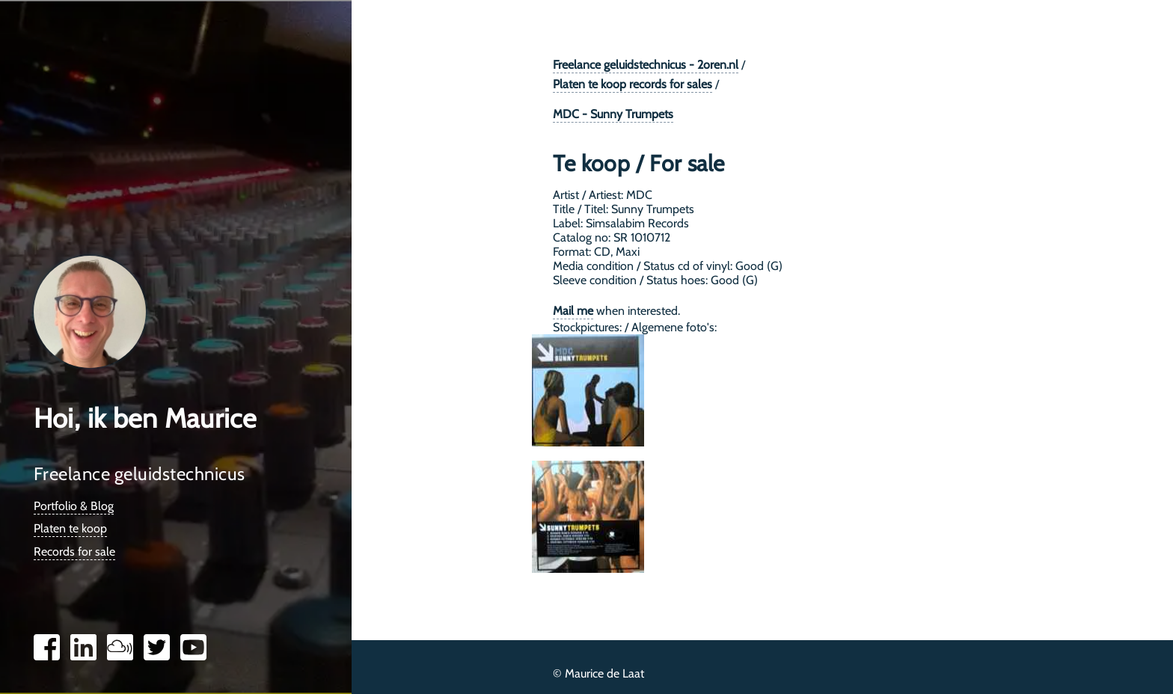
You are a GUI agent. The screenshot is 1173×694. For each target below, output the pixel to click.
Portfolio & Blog (74, 506)
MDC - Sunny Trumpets (613, 114)
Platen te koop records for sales (632, 84)
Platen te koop (70, 528)
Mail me (573, 311)
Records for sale (74, 551)
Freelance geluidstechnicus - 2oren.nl (645, 65)
